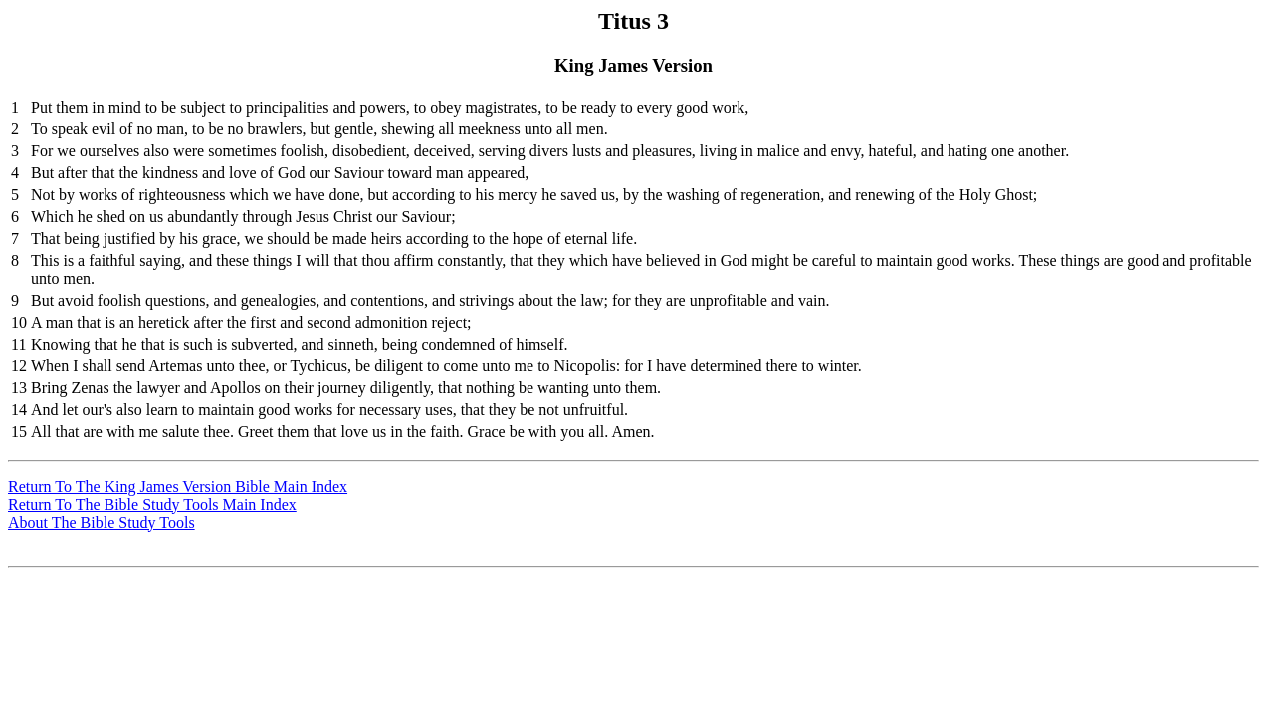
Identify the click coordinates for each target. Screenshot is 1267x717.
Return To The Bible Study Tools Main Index (152, 504)
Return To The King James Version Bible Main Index (177, 486)
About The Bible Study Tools (101, 522)
